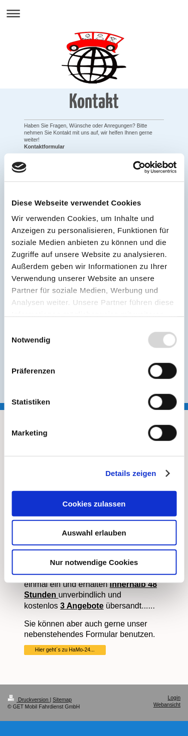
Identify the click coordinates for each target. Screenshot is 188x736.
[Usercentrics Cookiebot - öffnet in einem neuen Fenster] (133, 167)
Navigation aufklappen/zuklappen (94, 13)
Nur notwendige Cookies (94, 562)
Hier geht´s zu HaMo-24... (65, 649)
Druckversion (29, 699)
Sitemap (62, 699)
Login (174, 697)
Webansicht (166, 705)
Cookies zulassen (94, 503)
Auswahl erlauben (94, 532)
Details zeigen (130, 473)
